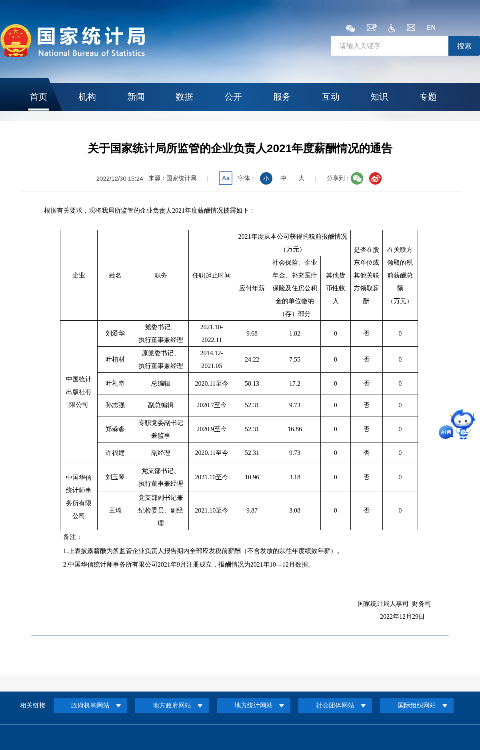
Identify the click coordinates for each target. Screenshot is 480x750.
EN (431, 27)
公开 (233, 97)
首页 (38, 97)
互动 (331, 97)
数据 (184, 97)
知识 (379, 97)
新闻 (136, 97)
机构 (87, 97)
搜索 (464, 46)
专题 (428, 97)
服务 (282, 97)
